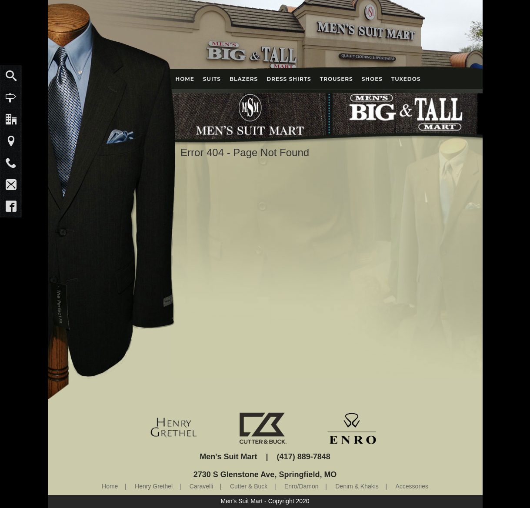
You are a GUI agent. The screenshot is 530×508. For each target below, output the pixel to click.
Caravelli (201, 486)
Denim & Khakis (357, 486)
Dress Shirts (289, 79)
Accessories (412, 486)
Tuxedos (406, 79)
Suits (212, 79)
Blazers (244, 79)
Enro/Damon (301, 486)
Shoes (372, 79)
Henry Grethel (154, 486)
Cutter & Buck (248, 486)
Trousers (336, 79)
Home (185, 79)
